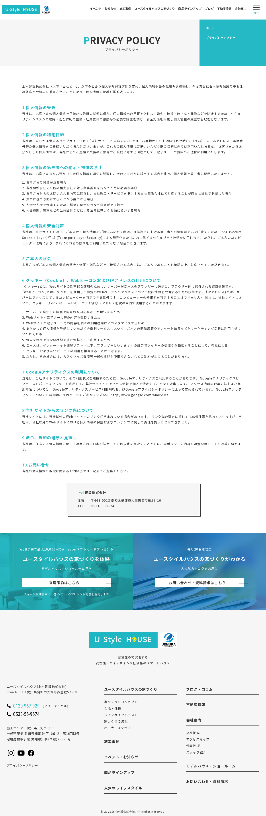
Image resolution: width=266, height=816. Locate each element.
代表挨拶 (193, 745)
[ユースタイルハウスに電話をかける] (46, 706)
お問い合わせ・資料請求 (207, 781)
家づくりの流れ (116, 721)
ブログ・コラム (199, 689)
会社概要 (193, 733)
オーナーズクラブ (117, 728)
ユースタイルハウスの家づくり (155, 8)
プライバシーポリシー (22, 765)
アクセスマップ (197, 739)
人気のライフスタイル (123, 787)
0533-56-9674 (102, 506)
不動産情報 (224, 8)
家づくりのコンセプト (121, 702)
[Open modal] (256, 10)
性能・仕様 (112, 708)
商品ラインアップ (189, 8)
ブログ (209, 8)
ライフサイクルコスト (121, 715)
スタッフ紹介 (196, 752)
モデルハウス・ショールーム (211, 766)
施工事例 (125, 8)
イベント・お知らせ (103, 8)
